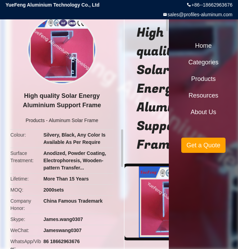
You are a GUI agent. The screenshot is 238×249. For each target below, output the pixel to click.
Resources (203, 95)
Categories (203, 62)
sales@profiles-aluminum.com (199, 14)
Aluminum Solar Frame (73, 120)
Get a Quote (203, 145)
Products (35, 120)
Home (203, 45)
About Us (203, 112)
